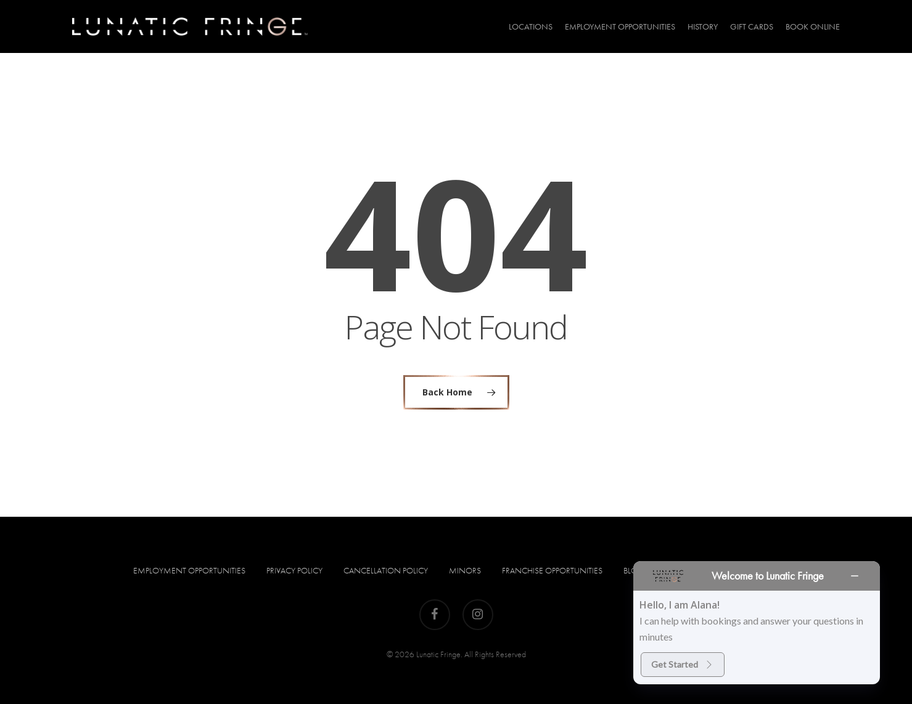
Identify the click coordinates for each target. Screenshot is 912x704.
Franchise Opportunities (552, 570)
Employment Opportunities (189, 570)
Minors (465, 570)
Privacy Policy (294, 570)
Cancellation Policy (385, 570)
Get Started (682, 664)
